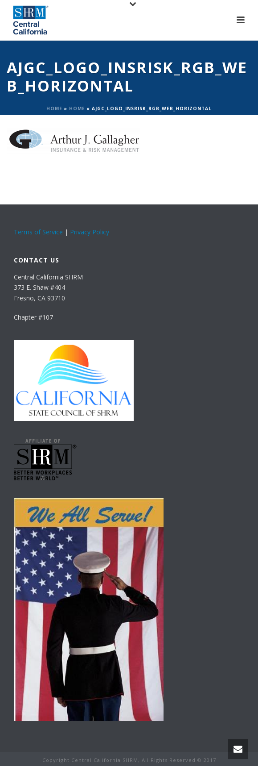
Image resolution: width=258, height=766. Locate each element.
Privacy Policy (89, 232)
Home (54, 108)
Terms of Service (38, 232)
